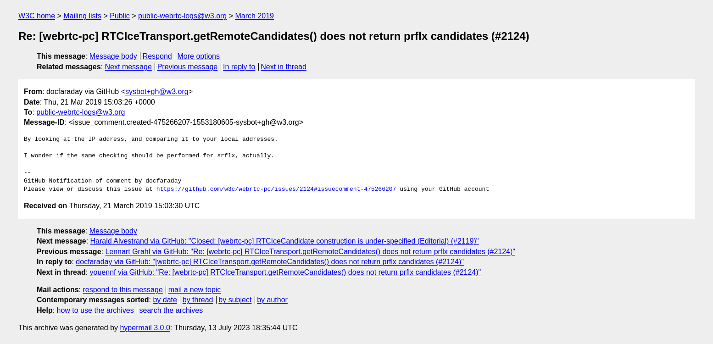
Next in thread (283, 67)
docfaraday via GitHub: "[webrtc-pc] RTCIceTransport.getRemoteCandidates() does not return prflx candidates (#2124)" (270, 262)
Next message (128, 67)
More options (199, 56)
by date (165, 300)
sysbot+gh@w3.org (157, 91)
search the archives (171, 310)
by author (272, 300)
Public (120, 16)
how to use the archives (95, 310)
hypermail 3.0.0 (145, 328)
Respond (157, 56)
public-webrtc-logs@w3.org (182, 16)
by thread (198, 300)
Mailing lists (82, 16)
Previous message (187, 67)
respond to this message (122, 290)
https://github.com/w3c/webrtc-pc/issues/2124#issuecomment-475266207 (276, 189)
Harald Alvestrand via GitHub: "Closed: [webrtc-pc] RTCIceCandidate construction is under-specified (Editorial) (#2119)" (284, 241)
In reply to (239, 67)
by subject (234, 300)
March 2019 (254, 16)
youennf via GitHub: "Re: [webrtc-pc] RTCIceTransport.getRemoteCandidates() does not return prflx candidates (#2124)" (285, 272)
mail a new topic (194, 290)
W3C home (36, 16)
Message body (113, 56)
